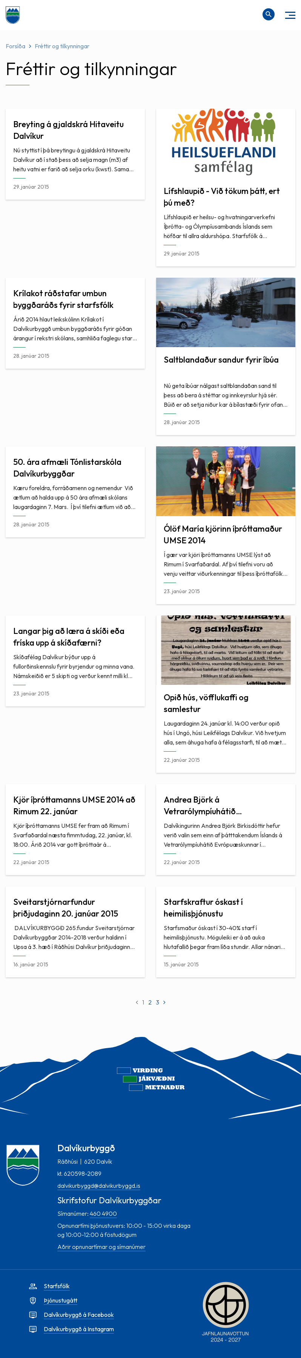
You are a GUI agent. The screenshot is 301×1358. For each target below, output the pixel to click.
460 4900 (103, 1213)
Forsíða (15, 46)
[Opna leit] (269, 14)
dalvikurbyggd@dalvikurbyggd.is (98, 1185)
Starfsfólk (57, 1286)
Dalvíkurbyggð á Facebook (79, 1314)
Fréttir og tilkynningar (62, 46)
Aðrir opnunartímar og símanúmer (101, 1246)
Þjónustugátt (60, 1300)
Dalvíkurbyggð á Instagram (79, 1329)
